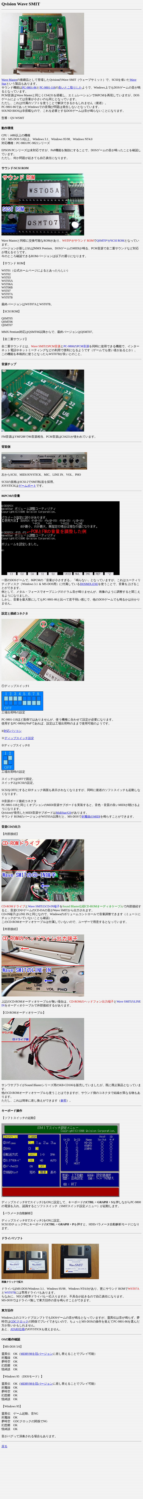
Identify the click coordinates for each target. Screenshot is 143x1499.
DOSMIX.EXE (89, 584)
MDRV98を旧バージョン (36, 1353)
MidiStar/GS (63, 812)
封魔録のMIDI (91, 816)
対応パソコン (13, 731)
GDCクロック (19, 1321)
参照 (63, 1100)
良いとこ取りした (70, 87)
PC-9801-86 (29, 87)
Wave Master (9, 79)
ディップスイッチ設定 (19, 738)
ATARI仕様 (17, 1329)
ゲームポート (27, 485)
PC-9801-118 (47, 87)
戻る (4, 1446)
